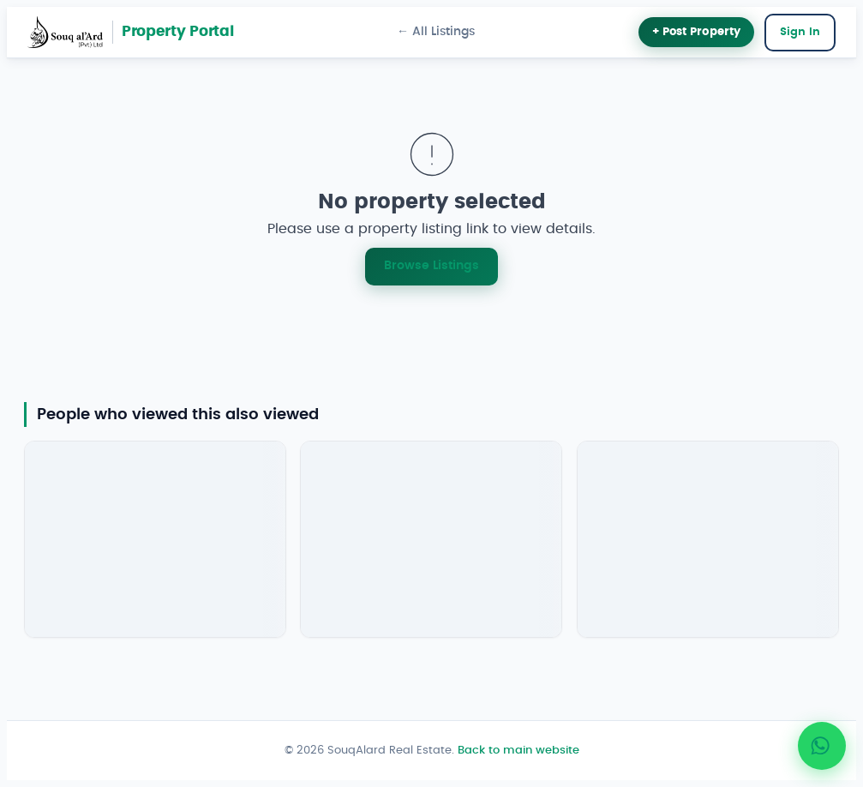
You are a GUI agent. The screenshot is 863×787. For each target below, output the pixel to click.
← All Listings (436, 32)
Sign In (800, 32)
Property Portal (178, 32)
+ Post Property (696, 32)
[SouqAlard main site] (65, 32)
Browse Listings (431, 265)
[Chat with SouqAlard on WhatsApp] (822, 746)
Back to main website (518, 750)
